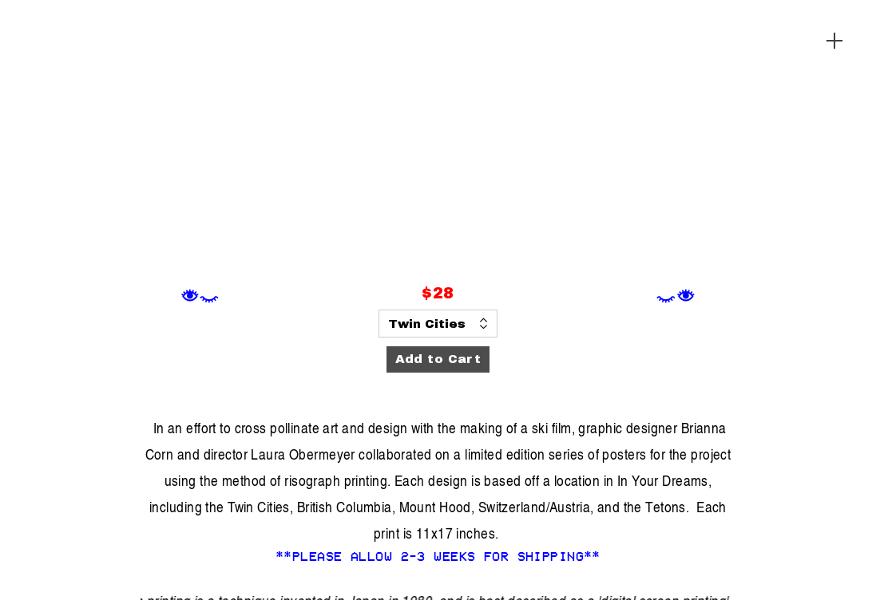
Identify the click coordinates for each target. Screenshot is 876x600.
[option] (438, 143)
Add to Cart (438, 359)
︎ (834, 41)
